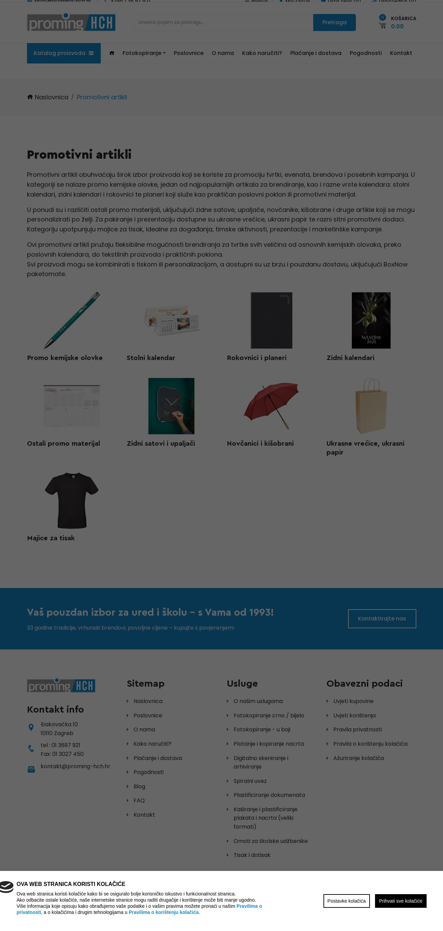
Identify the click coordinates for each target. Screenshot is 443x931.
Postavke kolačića (347, 901)
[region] (221, 465)
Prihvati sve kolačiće (401, 901)
